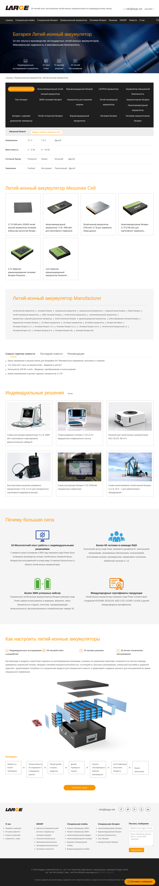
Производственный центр (46, 842)
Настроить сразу (79, 788)
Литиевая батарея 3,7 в (22, 327)
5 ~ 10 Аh (45, 150)
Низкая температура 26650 (78, 832)
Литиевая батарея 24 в (43, 330)
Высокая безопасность (107, 835)
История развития (12, 832)
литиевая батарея (45, 311)
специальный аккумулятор (65, 311)
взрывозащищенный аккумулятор (92, 319)
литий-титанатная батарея (65, 319)
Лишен (44, 159)
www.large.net (91, 872)
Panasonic (32, 159)
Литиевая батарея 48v (85, 330)
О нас (142, 20)
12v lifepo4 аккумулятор (50, 323)
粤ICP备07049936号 (106, 872)
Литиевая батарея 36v (64, 330)
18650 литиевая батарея (50, 100)
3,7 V (30, 140)
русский (149, 9)
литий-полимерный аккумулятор (26, 315)
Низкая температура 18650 (78, 828)
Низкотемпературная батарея (110, 828)
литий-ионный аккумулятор (24, 311)
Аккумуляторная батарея (137, 100)
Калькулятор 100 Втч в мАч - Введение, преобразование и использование (42, 369)
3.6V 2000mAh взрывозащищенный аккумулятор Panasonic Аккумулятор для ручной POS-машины (60, 272)
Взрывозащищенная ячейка (78, 849)
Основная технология (45, 849)
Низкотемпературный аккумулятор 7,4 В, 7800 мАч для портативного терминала (59, 227)
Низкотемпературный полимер (79, 839)
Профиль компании (13, 828)
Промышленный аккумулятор (73, 20)
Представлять (136, 850)
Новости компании (12, 835)
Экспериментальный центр (47, 845)
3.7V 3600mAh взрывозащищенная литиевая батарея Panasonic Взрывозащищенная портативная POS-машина (21, 272)
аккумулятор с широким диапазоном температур (32, 319)
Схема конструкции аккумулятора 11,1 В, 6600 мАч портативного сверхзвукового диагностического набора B (28, 438)
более (70, 394)
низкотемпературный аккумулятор (103, 315)
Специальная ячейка (25, 20)
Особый (31, 168)
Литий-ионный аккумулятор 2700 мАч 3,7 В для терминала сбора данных (97, 227)
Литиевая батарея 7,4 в (44, 327)
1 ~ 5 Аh (31, 150)
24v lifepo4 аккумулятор (72, 323)
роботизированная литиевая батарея (124, 319)
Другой (58, 140)
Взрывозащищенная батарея (79, 89)
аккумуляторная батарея (115, 311)
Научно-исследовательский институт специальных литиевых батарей (47, 831)
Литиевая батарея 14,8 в (89, 327)
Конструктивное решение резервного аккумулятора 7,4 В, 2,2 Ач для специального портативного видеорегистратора (28, 489)
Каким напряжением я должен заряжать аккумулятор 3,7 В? (35, 374)
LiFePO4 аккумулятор (109, 89)
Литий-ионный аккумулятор (55, 78)
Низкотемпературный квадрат (79, 835)
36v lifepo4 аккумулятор (94, 323)
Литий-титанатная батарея (50, 116)
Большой (59, 159)
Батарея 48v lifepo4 (114, 323)
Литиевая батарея (98, 20)
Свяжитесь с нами (12, 839)
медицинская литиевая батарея (25, 323)
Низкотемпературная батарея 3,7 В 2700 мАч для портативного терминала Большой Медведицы (134, 227)
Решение (113, 20)
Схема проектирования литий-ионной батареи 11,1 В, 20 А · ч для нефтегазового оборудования (129, 489)
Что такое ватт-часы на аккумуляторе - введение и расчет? (35, 365)
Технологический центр (45, 839)
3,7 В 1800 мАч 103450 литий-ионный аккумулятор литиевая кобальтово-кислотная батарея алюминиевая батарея (22, 227)
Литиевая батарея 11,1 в (66, 327)
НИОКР (123, 20)
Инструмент (46, 168)
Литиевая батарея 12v (22, 330)
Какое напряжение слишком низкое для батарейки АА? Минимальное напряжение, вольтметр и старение (56, 361)
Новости (133, 20)
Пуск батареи (21, 100)
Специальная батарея (47, 20)
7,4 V (43, 140)
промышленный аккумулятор (90, 311)
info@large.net (134, 9)
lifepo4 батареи (134, 311)
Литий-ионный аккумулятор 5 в (114, 327)
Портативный (61, 168)
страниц (9, 20)
